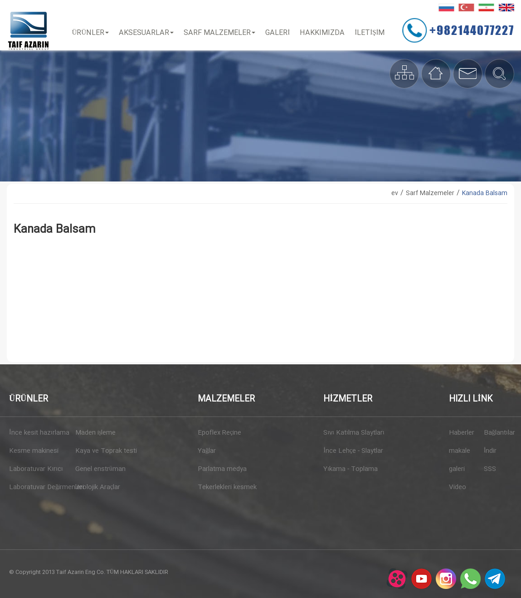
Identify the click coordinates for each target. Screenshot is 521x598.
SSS (490, 469)
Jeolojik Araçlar (97, 487)
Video (457, 487)
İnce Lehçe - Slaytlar (353, 451)
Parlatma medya (222, 469)
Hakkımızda (322, 33)
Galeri (277, 33)
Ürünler (90, 33)
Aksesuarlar (146, 33)
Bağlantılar (498, 432)
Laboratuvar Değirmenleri (39, 487)
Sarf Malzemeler (219, 33)
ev (394, 193)
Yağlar (207, 451)
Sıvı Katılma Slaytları (354, 432)
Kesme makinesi (33, 451)
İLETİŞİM (370, 33)
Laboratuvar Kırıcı (36, 469)
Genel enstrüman (100, 469)
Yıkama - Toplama (350, 469)
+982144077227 (471, 29)
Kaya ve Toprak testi (105, 451)
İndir (490, 451)
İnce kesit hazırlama (39, 432)
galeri (457, 469)
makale (459, 451)
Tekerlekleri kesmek (227, 487)
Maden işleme (95, 432)
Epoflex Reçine (219, 432)
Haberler (461, 432)
